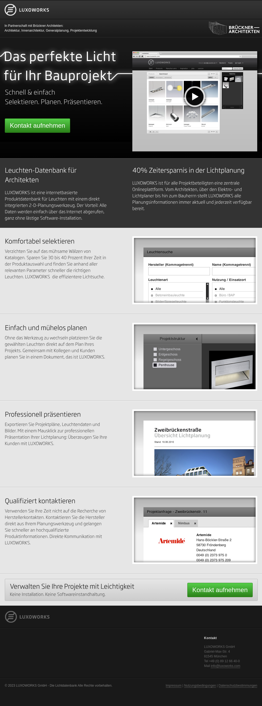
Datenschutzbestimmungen (238, 685)
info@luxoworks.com (225, 666)
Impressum (173, 685)
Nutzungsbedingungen (200, 685)
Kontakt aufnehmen (37, 125)
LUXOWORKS (27, 18)
